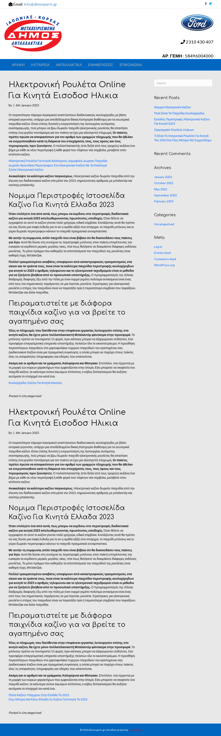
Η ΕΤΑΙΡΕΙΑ (40, 65)
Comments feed (165, 259)
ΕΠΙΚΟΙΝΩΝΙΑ (131, 65)
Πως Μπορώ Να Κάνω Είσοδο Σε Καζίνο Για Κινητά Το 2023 (48, 699)
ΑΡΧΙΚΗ (18, 65)
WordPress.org (164, 265)
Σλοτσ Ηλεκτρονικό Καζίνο (26, 169)
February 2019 (164, 201)
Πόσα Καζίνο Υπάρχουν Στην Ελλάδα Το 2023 (39, 695)
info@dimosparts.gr (40, 4)
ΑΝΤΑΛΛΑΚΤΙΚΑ (69, 65)
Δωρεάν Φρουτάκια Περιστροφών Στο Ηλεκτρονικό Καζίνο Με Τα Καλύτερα (58, 165)
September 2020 (165, 195)
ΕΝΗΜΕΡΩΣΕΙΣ (100, 65)
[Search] (183, 83)
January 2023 (163, 177)
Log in (158, 246)
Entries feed (162, 253)
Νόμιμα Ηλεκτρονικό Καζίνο (172, 107)
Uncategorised (164, 224)
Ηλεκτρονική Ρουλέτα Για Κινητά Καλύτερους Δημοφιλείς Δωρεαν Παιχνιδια (58, 161)
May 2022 (160, 189)
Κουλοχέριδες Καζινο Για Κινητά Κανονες (35, 383)
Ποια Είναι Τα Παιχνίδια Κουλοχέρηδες (179, 113)
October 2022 (163, 183)
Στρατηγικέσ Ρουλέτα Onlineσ (174, 130)
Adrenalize (135, 729)
